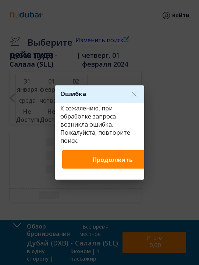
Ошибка (73, 94)
